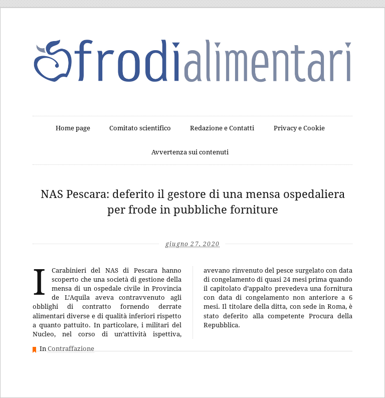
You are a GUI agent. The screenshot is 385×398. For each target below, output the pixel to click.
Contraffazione (71, 348)
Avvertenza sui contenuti (190, 152)
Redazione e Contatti (222, 128)
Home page (73, 128)
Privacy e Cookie (299, 128)
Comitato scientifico (140, 128)
